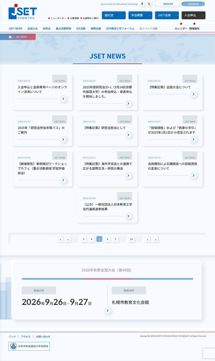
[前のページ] (64, 239)
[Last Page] (159, 239)
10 (133, 239)
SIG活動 (81, 28)
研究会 (47, 28)
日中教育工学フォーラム (120, 28)
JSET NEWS (15, 28)
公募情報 (74, 18)
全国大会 (32, 28)
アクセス (27, 336)
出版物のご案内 (90, 18)
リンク (12, 336)
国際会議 (96, 28)
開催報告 (194, 28)
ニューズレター (58, 18)
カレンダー (181, 28)
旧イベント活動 (149, 28)
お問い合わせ (44, 336)
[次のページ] (150, 239)
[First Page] (56, 239)
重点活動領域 (63, 28)
